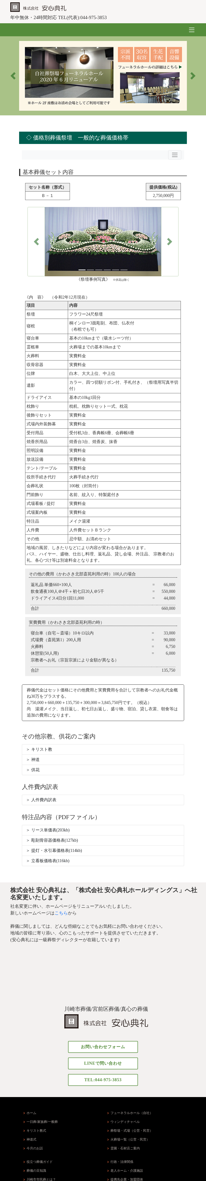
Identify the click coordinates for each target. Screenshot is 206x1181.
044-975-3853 (93, 17)
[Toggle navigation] (174, 155)
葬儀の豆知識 (36, 1170)
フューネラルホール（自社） (131, 1113)
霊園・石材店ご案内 (125, 1148)
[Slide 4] (107, 270)
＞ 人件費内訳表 (41, 799)
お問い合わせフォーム (103, 1046)
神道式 (31, 1139)
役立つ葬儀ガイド (40, 1162)
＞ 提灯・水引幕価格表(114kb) (54, 850)
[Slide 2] (90, 270)
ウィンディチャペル (125, 1122)
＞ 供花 (33, 769)
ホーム (31, 1113)
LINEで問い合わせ (103, 1063)
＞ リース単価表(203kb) (48, 830)
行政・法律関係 (121, 1162)
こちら (61, 913)
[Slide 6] (123, 270)
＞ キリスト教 (39, 749)
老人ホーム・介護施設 (126, 1170)
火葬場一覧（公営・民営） (130, 1139)
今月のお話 (35, 1148)
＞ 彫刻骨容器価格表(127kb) (52, 840)
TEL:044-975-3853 (103, 1080)
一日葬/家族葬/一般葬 (42, 1122)
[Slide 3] (98, 270)
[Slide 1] (82, 270)
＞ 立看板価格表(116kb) (47, 860)
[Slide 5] (115, 270)
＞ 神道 (33, 759)
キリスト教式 (36, 1130)
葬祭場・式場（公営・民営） (131, 1130)
